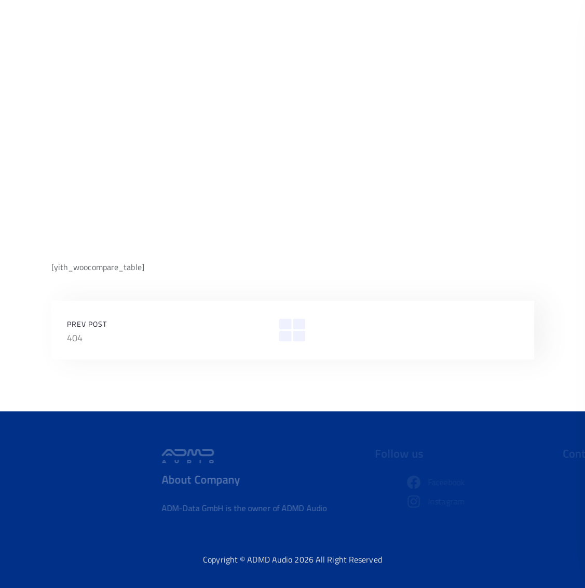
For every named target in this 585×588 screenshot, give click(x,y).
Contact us (505, 29)
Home (388, 29)
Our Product (441, 29)
